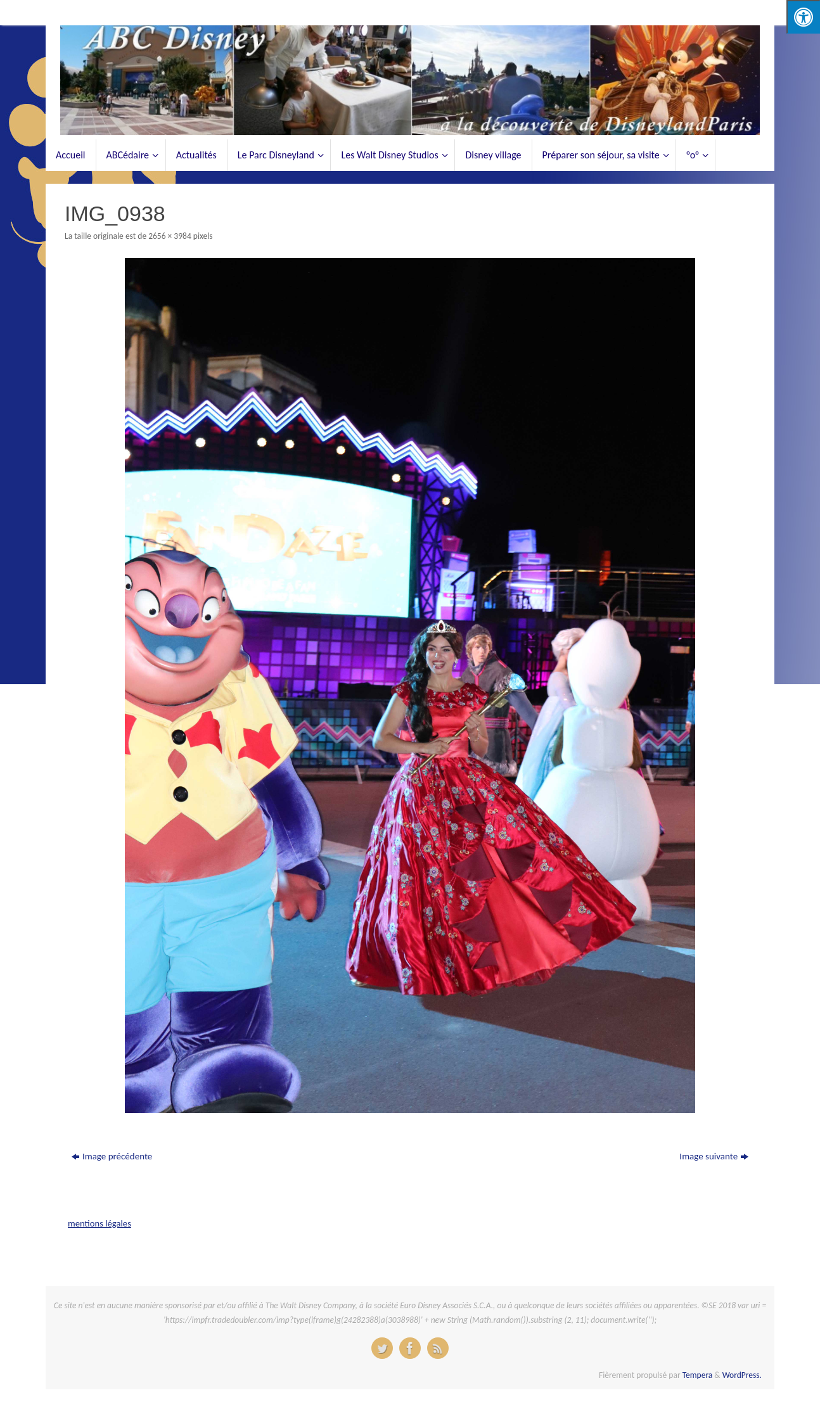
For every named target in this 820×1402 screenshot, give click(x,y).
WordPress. (742, 1375)
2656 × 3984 (169, 236)
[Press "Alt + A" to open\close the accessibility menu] (803, 17)
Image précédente (112, 1156)
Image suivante (713, 1156)
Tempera (697, 1375)
